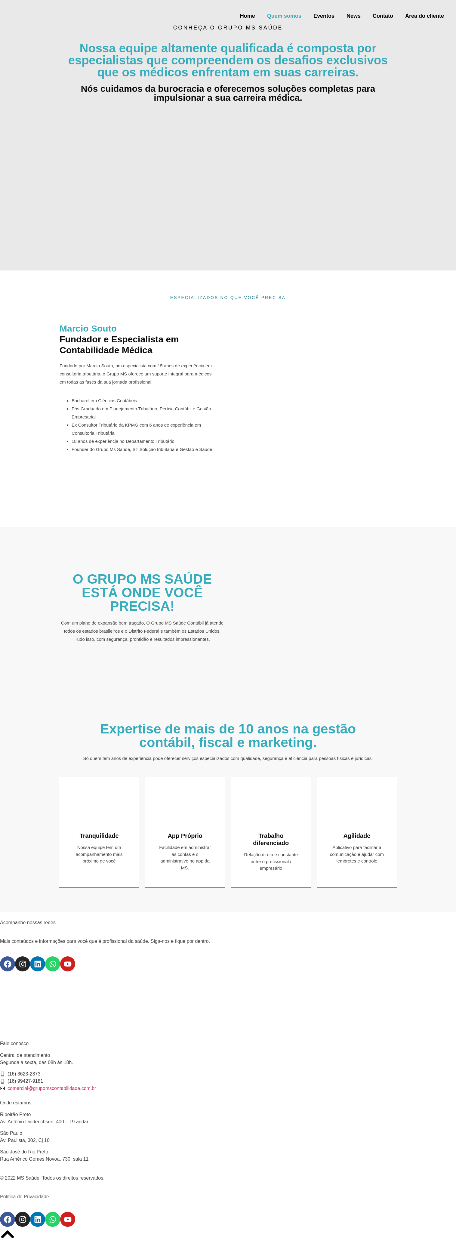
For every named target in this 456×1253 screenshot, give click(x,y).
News (354, 16)
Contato (383, 16)
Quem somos (284, 16)
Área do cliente (424, 16)
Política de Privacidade (24, 1196)
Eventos (323, 16)
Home (247, 16)
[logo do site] (48, 16)
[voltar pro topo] (7, 1234)
